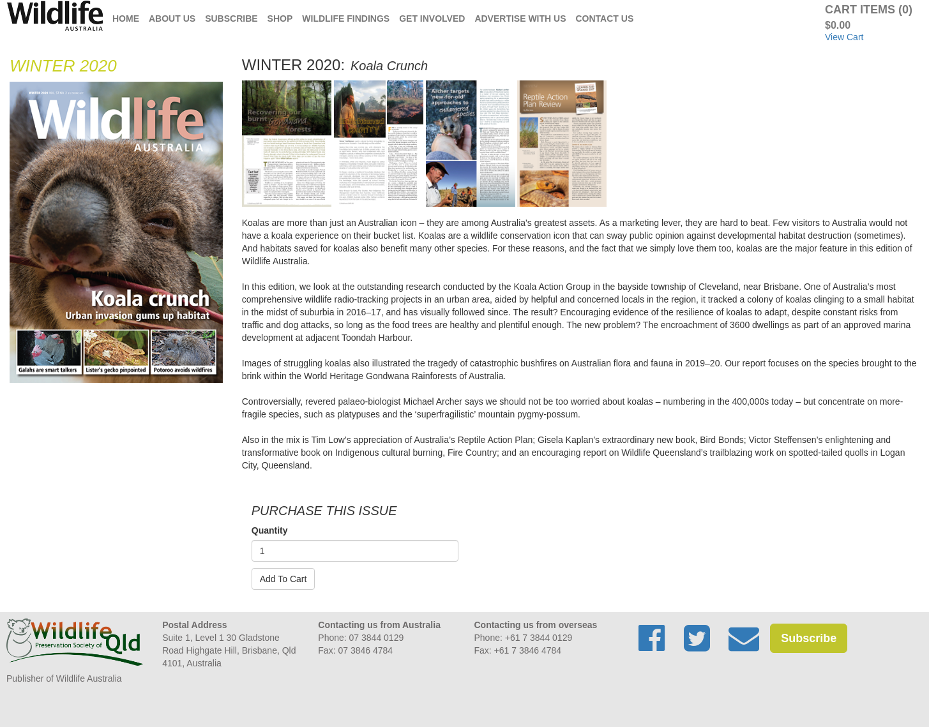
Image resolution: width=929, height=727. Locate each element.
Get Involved (432, 18)
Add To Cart (283, 579)
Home (125, 18)
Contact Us (605, 18)
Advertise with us (520, 18)
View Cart (844, 37)
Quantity (270, 530)
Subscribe (231, 18)
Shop (280, 18)
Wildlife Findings (345, 18)
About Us (172, 18)
